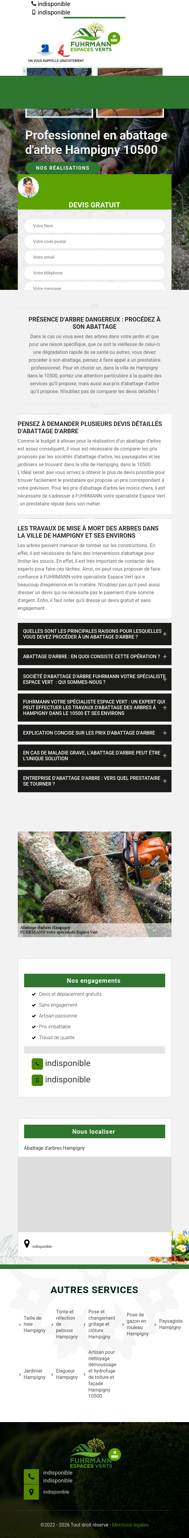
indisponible (50, 4)
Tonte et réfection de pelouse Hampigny (64, 1324)
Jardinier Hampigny (31, 1374)
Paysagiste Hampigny (168, 1324)
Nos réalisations (63, 168)
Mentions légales (130, 1525)
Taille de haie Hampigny (31, 1324)
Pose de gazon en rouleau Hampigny (134, 1324)
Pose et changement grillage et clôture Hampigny (99, 1324)
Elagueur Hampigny (64, 1374)
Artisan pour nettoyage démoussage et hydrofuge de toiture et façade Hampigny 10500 (99, 1374)
